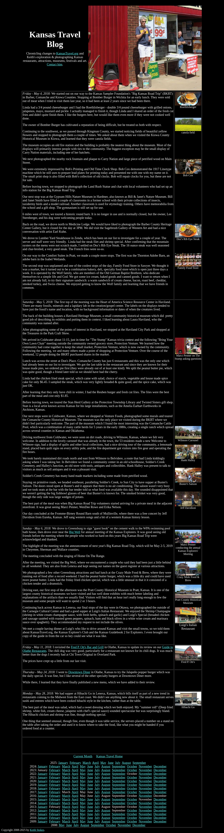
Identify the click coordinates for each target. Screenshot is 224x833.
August (126, 763)
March (87, 763)
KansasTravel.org (67, 53)
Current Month (83, 756)
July (117, 763)
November (145, 766)
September (139, 763)
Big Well (74, 532)
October (132, 766)
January (63, 763)
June (111, 763)
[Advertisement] (98, 746)
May (103, 763)
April (95, 763)
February (75, 763)
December (159, 766)
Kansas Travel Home (109, 756)
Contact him (54, 64)
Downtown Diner (79, 672)
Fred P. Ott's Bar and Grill (87, 647)
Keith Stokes (37, 829)
